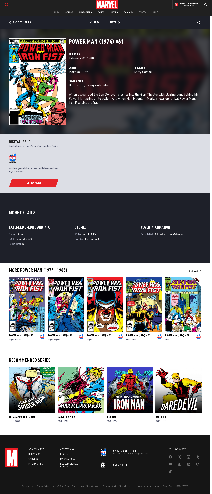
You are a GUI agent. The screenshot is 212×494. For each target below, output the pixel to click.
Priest (128, 339)
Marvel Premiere (67, 417)
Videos (142, 12)
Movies (114, 12)
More (155, 12)
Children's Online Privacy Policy (117, 486)
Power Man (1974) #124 (60, 335)
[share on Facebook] (170, 457)
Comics (69, 12)
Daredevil (160, 417)
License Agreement (142, 486)
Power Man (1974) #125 (21, 335)
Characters (85, 12)
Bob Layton (76, 85)
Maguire (57, 339)
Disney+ (65, 454)
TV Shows (129, 12)
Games (101, 12)
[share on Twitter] (179, 457)
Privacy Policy (43, 486)
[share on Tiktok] (170, 472)
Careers (33, 458)
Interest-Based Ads (163, 486)
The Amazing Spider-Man (22, 417)
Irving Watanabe (97, 85)
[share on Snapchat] (179, 465)
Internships (35, 463)
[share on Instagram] (188, 457)
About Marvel (36, 449)
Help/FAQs (34, 454)
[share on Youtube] (170, 465)
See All (195, 270)
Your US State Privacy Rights (65, 486)
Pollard (18, 339)
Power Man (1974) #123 (99, 335)
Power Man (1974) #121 (177, 335)
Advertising (67, 449)
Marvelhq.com (68, 458)
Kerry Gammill (144, 72)
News (57, 12)
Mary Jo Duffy (78, 72)
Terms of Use (27, 486)
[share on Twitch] (197, 465)
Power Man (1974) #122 (138, 335)
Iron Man (112, 417)
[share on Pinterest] (188, 465)
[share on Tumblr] (197, 457)
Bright (11, 339)
